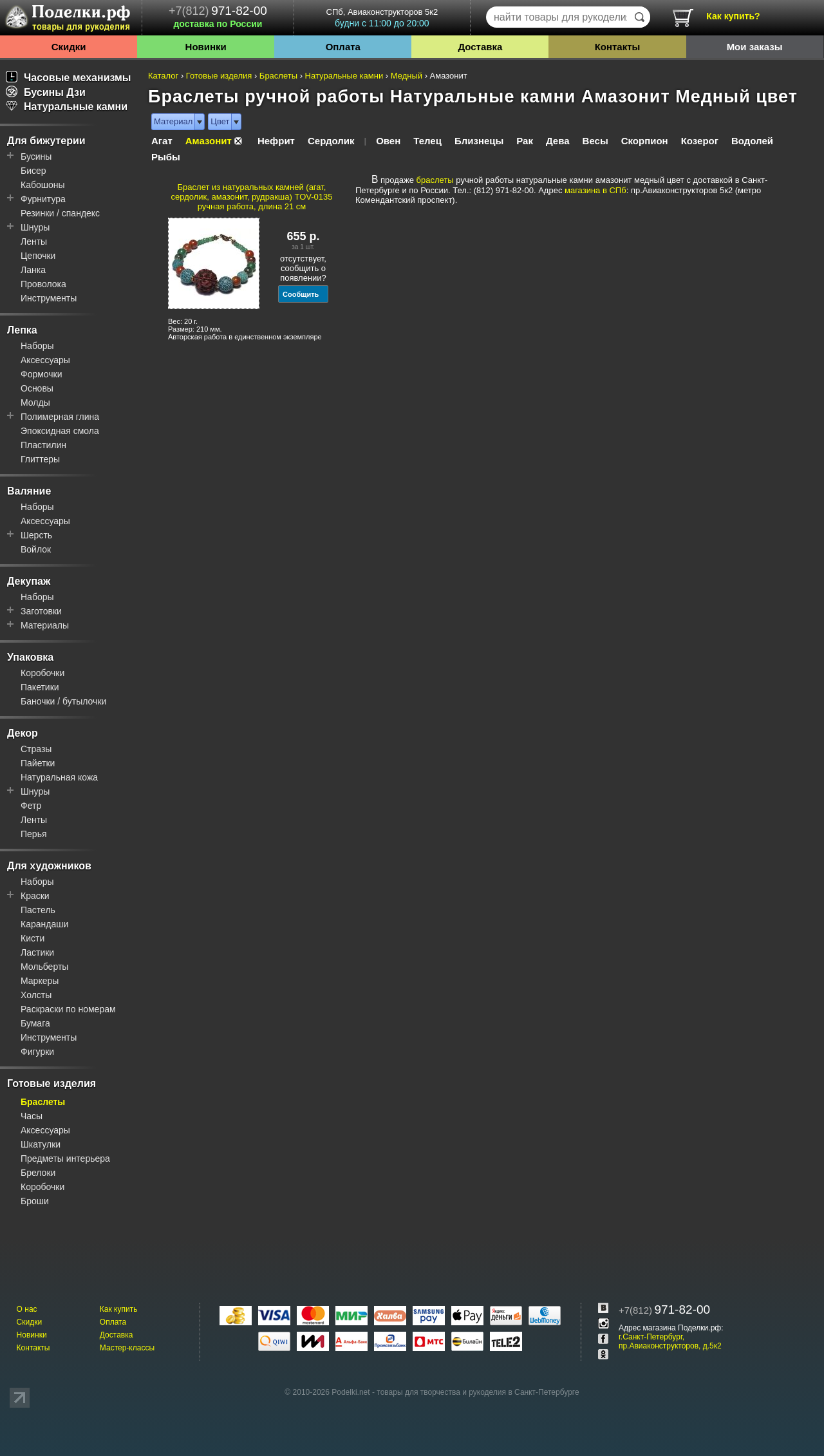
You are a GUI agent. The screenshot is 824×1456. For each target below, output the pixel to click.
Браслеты (43, 1102)
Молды (35, 402)
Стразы (36, 749)
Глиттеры (40, 459)
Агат (162, 140)
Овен (388, 140)
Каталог (163, 75)
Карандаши (44, 924)
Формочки (41, 374)
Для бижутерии (46, 140)
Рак (524, 140)
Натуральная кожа (59, 777)
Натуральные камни (66, 106)
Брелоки (38, 1173)
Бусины (36, 156)
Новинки (206, 46)
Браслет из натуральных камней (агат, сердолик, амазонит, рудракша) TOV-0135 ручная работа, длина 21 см (252, 196)
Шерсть (36, 535)
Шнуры (35, 227)
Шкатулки (41, 1144)
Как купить (119, 1309)
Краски (35, 896)
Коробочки (42, 673)
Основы (37, 388)
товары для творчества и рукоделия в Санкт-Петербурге (478, 1392)
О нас (27, 1309)
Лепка (22, 330)
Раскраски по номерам (68, 1009)
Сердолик (331, 140)
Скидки (69, 46)
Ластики (37, 952)
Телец (427, 140)
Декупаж (28, 581)
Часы (31, 1116)
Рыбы (165, 156)
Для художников (49, 865)
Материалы (45, 625)
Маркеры (40, 981)
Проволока (43, 284)
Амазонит (208, 140)
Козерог (699, 140)
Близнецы (478, 140)
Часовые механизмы (68, 77)
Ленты (34, 241)
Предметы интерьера (65, 1158)
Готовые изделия (51, 1083)
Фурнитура (43, 199)
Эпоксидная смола (60, 431)
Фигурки (37, 1051)
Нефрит (276, 140)
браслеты (435, 180)
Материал (173, 121)
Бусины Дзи (46, 92)
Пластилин (43, 445)
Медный (406, 75)
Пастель (38, 910)
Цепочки (38, 256)
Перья (34, 834)
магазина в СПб (595, 190)
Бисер (33, 170)
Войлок (36, 549)
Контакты (618, 46)
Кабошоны (43, 185)
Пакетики (40, 687)
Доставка (480, 46)
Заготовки (41, 611)
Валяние (29, 491)
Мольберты (44, 966)
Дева (558, 140)
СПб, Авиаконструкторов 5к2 (382, 17)
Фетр (31, 805)
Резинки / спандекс (60, 213)
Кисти (32, 938)
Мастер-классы (127, 1347)
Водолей (752, 140)
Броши (35, 1201)
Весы (595, 140)
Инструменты (49, 298)
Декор (22, 733)
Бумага (35, 1023)
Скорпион (644, 140)
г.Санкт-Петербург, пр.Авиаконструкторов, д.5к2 (670, 1341)
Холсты (36, 995)
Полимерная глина (60, 416)
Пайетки (38, 763)
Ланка (33, 270)
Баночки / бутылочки (63, 701)
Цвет (220, 121)
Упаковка (30, 657)
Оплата (343, 46)
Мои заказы (755, 46)
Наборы (37, 346)
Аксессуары (45, 360)
